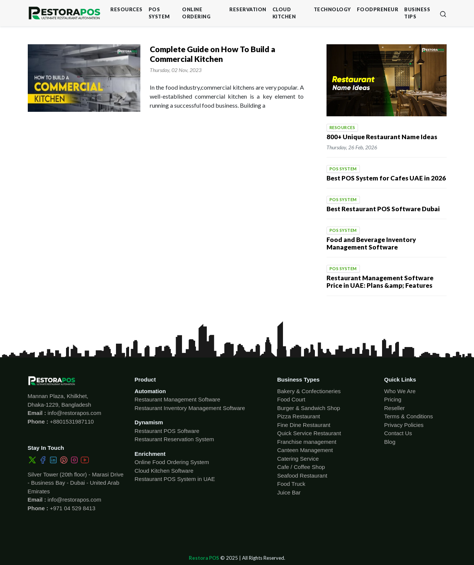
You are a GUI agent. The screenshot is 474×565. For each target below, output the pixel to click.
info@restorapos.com (73, 413)
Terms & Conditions (408, 416)
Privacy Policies (404, 425)
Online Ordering (196, 13)
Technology (332, 9)
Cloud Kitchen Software (164, 470)
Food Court (291, 399)
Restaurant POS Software (167, 431)
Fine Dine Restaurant (304, 425)
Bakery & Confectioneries (309, 391)
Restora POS (204, 558)
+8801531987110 (71, 421)
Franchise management (307, 442)
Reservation (247, 9)
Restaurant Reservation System (174, 439)
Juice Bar (289, 492)
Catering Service (298, 458)
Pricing (393, 399)
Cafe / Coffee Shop (301, 467)
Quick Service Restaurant (309, 433)
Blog (390, 442)
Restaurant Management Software (177, 399)
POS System (159, 13)
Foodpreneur (378, 9)
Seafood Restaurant (302, 475)
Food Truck (291, 484)
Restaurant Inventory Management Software (190, 408)
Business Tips (417, 13)
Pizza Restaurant (298, 416)
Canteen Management (305, 450)
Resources (126, 9)
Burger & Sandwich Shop (308, 408)
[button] (443, 13)
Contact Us (398, 433)
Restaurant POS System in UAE (175, 479)
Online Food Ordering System (172, 462)
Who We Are (400, 391)
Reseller (394, 408)
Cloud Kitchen (284, 13)
